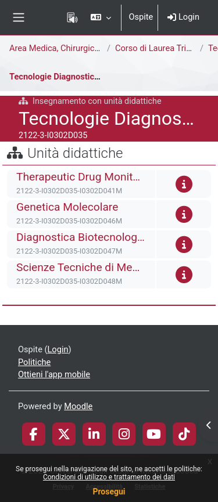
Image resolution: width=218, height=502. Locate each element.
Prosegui (108, 491)
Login (183, 17)
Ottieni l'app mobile (54, 374)
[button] (101, 17)
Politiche (34, 362)
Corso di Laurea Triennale (163, 48)
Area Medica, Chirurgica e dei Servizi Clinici (90, 48)
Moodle (78, 406)
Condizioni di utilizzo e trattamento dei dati (109, 477)
